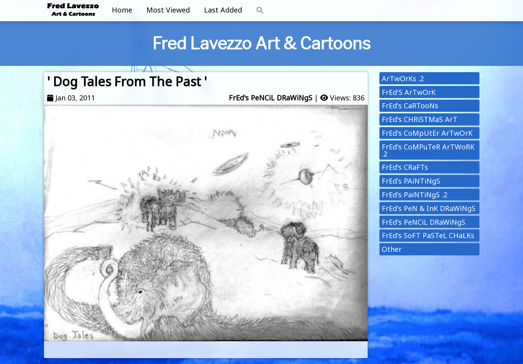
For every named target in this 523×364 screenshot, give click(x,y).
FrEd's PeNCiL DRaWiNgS (270, 97)
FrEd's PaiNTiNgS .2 (414, 194)
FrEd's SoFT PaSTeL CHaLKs (428, 235)
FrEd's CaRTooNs (410, 105)
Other (392, 249)
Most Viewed (168, 10)
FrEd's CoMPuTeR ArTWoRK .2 (428, 150)
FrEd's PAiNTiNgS (411, 181)
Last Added (223, 10)
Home (122, 10)
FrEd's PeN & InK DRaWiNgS (429, 208)
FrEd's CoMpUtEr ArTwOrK (427, 133)
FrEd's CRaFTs (405, 167)
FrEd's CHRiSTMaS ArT (419, 119)
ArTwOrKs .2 (403, 78)
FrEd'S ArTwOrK (409, 92)
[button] (260, 10)
